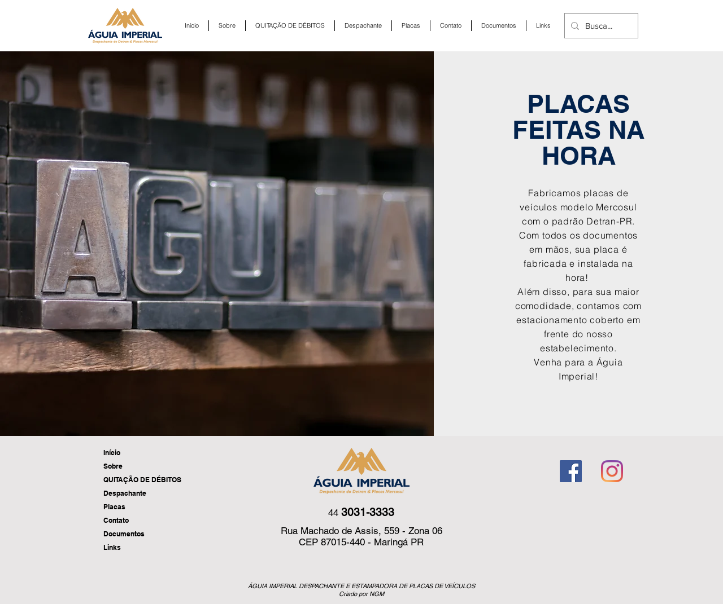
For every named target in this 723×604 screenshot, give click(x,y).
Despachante (124, 493)
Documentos (124, 534)
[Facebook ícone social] (571, 471)
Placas (114, 506)
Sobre (113, 466)
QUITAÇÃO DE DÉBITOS (142, 479)
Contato (116, 520)
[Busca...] (599, 26)
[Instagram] (612, 471)
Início (111, 452)
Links (112, 547)
